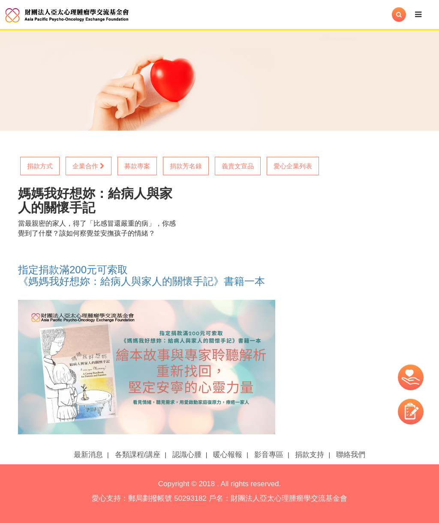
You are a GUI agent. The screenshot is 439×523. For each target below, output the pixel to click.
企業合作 (88, 166)
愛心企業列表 (293, 166)
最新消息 (88, 455)
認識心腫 (186, 455)
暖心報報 (227, 455)
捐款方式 (40, 166)
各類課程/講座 (138, 455)
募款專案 (137, 166)
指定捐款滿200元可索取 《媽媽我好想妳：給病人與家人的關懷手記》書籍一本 (141, 275)
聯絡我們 (350, 455)
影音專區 (268, 455)
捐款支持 (309, 455)
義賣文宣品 (238, 166)
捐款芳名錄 (186, 166)
